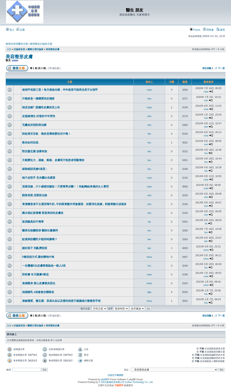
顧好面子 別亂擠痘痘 (34, 248)
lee (149, 133)
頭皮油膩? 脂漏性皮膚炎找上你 (41, 107)
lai (149, 221)
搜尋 (221, 29)
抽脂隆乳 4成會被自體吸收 (38, 292)
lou (149, 142)
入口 (9, 49)
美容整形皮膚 (52, 49)
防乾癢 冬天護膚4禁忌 (35, 274)
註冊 (20, 29)
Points (195, 29)
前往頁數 (206, 68)
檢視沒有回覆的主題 (17, 43)
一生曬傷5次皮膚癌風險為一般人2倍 (44, 265)
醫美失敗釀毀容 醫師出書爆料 (40, 230)
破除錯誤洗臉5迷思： (35, 168)
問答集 (208, 29)
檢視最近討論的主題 (41, 43)
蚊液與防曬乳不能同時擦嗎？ (39, 239)
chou (206, 250)
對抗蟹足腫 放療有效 (34, 151)
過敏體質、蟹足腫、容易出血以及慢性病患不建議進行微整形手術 (61, 300)
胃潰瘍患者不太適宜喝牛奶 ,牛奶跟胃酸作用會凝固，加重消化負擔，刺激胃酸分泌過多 (74, 204)
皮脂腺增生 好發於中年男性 (38, 116)
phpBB (104, 379)
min (149, 98)
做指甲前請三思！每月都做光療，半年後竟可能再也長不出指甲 (60, 89)
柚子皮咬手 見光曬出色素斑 (38, 177)
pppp (15, 60)
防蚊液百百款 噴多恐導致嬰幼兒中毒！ (46, 133)
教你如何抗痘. (30, 142)
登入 (10, 29)
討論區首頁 (19, 49)
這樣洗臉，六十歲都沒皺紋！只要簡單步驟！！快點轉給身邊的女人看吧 (65, 186)
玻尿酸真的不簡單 (33, 221)
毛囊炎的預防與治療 (34, 125)
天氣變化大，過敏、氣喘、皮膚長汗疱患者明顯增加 (53, 160)
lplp (149, 292)
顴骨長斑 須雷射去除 (34, 195)
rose (149, 89)
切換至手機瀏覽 (115, 375)
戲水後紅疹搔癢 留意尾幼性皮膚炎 (42, 212)
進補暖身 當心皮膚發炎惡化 (38, 283)
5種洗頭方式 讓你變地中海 (38, 256)
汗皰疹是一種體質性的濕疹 (38, 98)
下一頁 (221, 68)
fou (206, 302)
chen (149, 283)
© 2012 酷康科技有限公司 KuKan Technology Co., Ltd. (126, 382)
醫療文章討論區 (35, 49)
